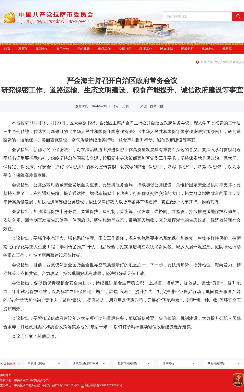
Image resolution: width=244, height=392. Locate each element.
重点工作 (104, 48)
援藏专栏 (187, 48)
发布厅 (23, 48)
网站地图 (5, 375)
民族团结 (166, 48)
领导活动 (238, 62)
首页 (7, 48)
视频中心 (208, 48)
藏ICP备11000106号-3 (65, 385)
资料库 (227, 48)
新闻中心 (42, 48)
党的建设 (83, 48)
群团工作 (145, 48)
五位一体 (62, 48)
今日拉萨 (125, 48)
